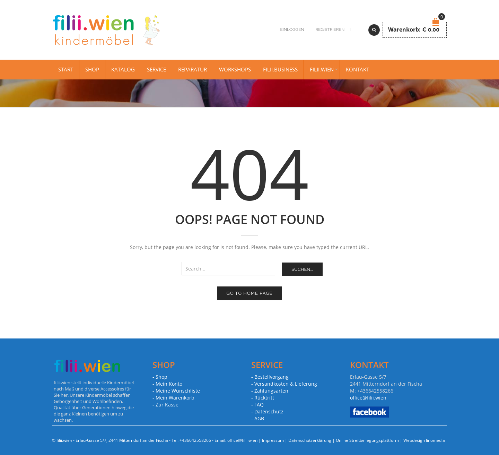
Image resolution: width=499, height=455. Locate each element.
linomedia (435, 440)
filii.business (280, 69)
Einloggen (292, 29)
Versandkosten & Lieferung (285, 383)
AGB (259, 418)
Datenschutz (268, 411)
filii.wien (322, 69)
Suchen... (302, 269)
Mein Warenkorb (175, 397)
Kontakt (357, 69)
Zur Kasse (167, 404)
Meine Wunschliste (178, 390)
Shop (92, 69)
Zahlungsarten (271, 390)
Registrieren (330, 29)
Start (65, 69)
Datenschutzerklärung (309, 440)
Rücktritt (264, 397)
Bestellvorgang (271, 377)
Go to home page (250, 293)
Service (156, 69)
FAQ (259, 404)
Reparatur (192, 69)
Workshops (235, 69)
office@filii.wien (368, 397)
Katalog (123, 69)
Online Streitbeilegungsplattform (367, 440)
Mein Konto (169, 383)
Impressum (273, 440)
